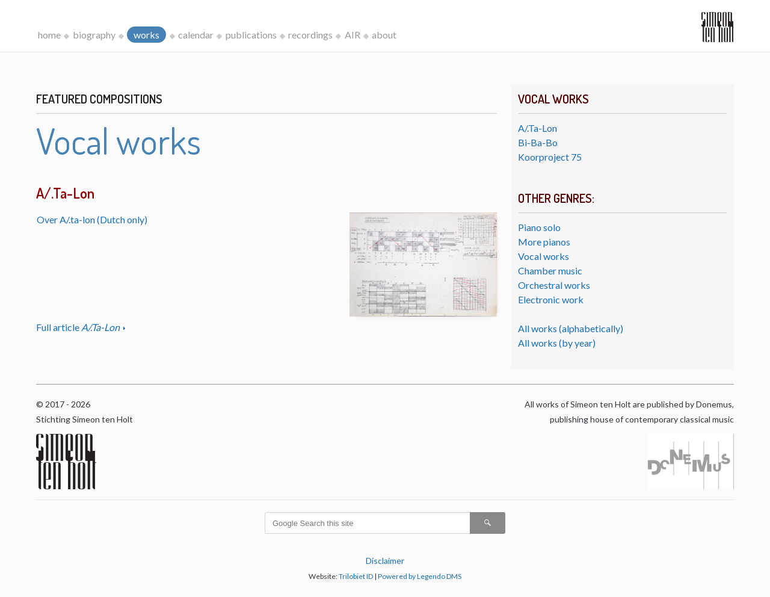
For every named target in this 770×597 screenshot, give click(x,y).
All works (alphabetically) (570, 328)
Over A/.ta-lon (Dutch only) (92, 219)
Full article (79, 327)
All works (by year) (557, 342)
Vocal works (543, 256)
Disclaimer (385, 560)
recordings (310, 34)
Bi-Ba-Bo (538, 142)
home (49, 34)
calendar (196, 34)
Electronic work (551, 299)
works (146, 34)
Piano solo (539, 227)
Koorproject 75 (550, 156)
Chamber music (550, 270)
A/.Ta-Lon (537, 128)
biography (94, 34)
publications (251, 34)
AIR (352, 34)
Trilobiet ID (356, 576)
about (384, 34)
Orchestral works (554, 285)
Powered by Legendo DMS (419, 576)
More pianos (544, 241)
